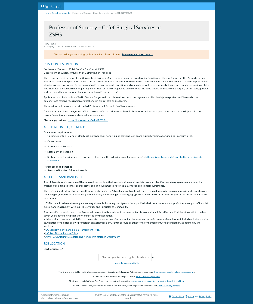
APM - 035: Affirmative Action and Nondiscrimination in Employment (82, 236)
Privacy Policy (203, 296)
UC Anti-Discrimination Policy (61, 233)
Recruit (51, 6)
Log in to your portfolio (126, 262)
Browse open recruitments (137, 54)
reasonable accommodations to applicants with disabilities (157, 281)
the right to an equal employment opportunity (174, 272)
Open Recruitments (61, 13)
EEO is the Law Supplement (148, 276)
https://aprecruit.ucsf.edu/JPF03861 (88, 120)
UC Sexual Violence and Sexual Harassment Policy (72, 229)
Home (46, 13)
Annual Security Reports (168, 285)
